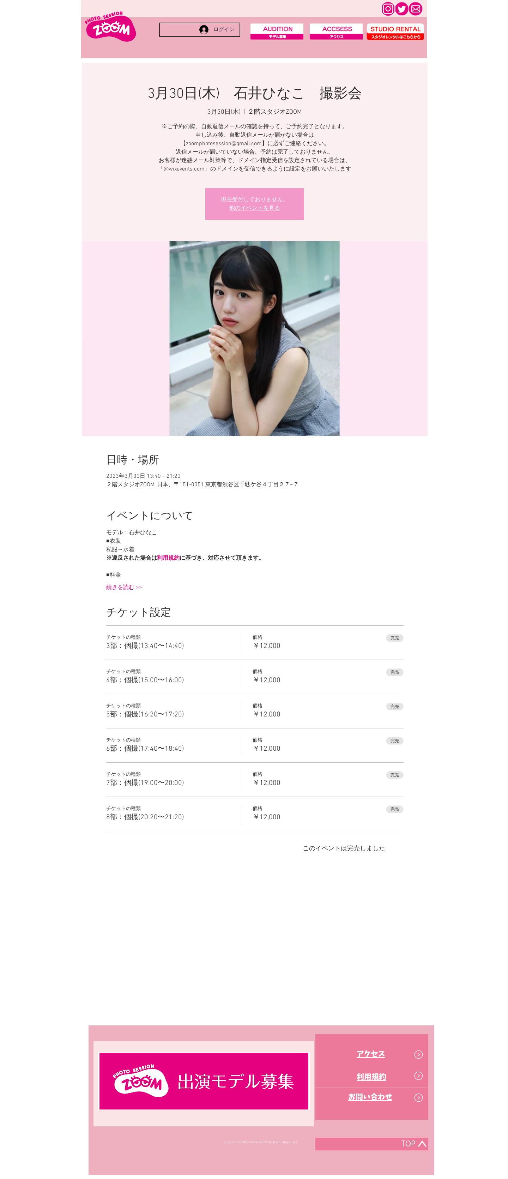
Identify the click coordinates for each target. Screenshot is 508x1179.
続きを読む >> (124, 587)
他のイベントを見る (254, 208)
